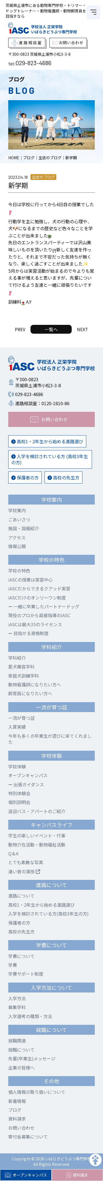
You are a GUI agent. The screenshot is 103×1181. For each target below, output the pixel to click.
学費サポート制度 (25, 973)
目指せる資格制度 (28, 633)
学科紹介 (17, 657)
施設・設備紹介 (23, 528)
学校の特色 (19, 570)
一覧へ (51, 329)
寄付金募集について (28, 1136)
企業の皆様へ (21, 1067)
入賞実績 (17, 726)
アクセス (17, 537)
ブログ (14, 1109)
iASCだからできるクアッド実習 (39, 588)
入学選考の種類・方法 (30, 1016)
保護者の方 (25, 477)
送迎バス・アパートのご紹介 (36, 811)
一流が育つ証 (21, 718)
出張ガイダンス (26, 784)
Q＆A (13, 853)
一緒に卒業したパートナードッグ (43, 606)
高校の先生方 (63, 477)
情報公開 (17, 546)
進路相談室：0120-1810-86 (42, 403)
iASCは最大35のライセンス (35, 624)
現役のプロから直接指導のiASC (39, 615)
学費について (21, 956)
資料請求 (77, 1175)
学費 (12, 965)
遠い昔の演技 (24, 871)
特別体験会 (19, 793)
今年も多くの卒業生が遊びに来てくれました (50, 739)
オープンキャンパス (25, 1175)
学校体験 (17, 766)
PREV (20, 329)
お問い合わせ (21, 1127)
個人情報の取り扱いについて (36, 1092)
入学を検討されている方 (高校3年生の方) (49, 459)
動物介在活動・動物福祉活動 (36, 844)
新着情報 (17, 1101)
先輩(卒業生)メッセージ (31, 1058)
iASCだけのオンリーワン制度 (37, 597)
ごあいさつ (19, 519)
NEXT (82, 329)
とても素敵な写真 (25, 862)
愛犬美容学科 (21, 666)
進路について (21, 895)
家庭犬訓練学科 (23, 675)
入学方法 (17, 998)
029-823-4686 (33, 62)
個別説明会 (19, 802)
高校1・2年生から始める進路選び (47, 441)
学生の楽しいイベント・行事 (36, 835)
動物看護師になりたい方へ (34, 684)
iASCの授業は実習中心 (30, 579)
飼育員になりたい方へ (30, 693)
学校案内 (17, 510)
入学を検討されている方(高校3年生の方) (48, 913)
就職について (21, 1049)
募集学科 (17, 1007)
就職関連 (17, 1040)
